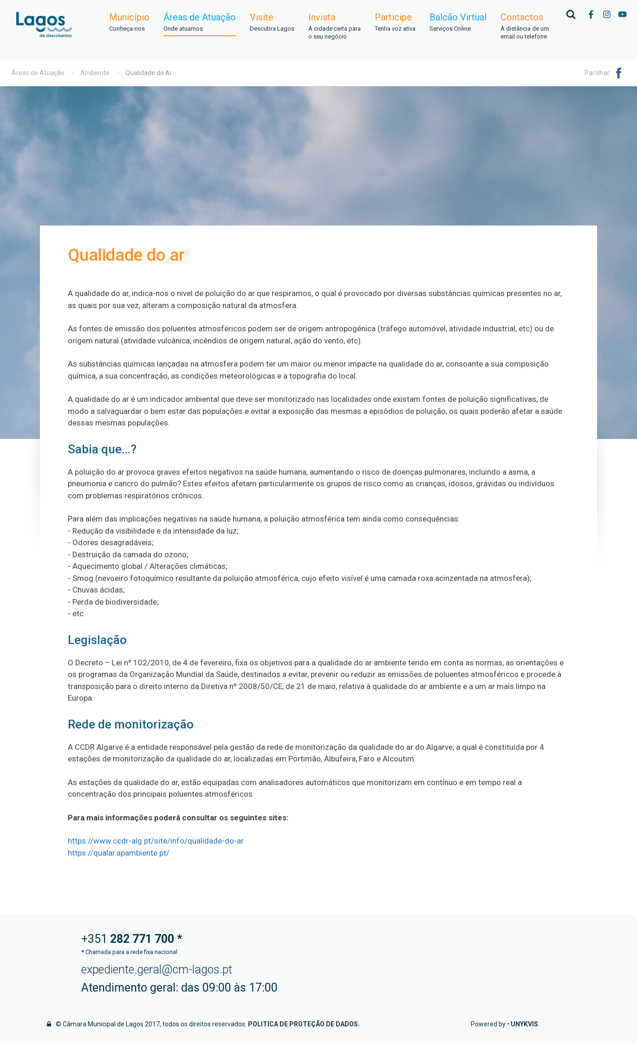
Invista (334, 26)
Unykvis (524, 1024)
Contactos (524, 26)
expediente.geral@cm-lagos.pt (156, 969)
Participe (395, 22)
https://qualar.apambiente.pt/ (118, 852)
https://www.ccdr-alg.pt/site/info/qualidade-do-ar (156, 840)
